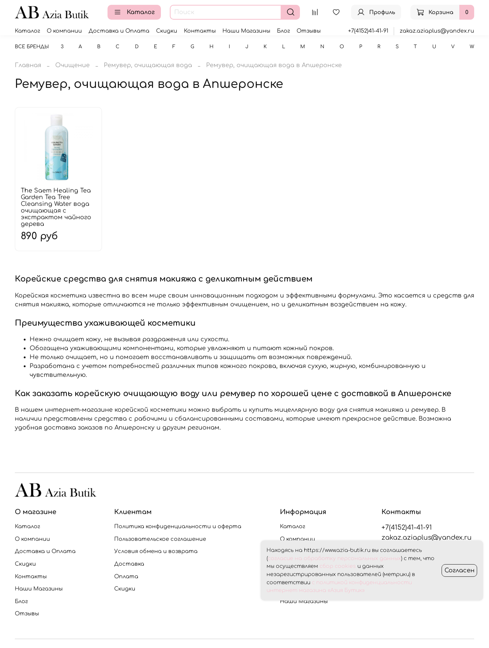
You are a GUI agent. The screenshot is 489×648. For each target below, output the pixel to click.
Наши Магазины (246, 31)
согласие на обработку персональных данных (334, 558)
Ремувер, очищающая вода (148, 65)
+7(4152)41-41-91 (368, 31)
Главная (28, 65)
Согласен (460, 570)
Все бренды (32, 46)
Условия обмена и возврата (156, 551)
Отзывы (309, 31)
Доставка (129, 564)
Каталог (134, 12)
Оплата (126, 576)
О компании (64, 31)
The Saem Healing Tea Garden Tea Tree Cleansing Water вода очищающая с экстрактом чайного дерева (56, 207)
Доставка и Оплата (119, 31)
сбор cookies (338, 566)
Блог (283, 31)
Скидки (166, 31)
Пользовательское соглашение (160, 539)
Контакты (200, 31)
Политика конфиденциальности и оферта (177, 526)
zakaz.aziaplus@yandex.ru (437, 31)
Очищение (72, 65)
